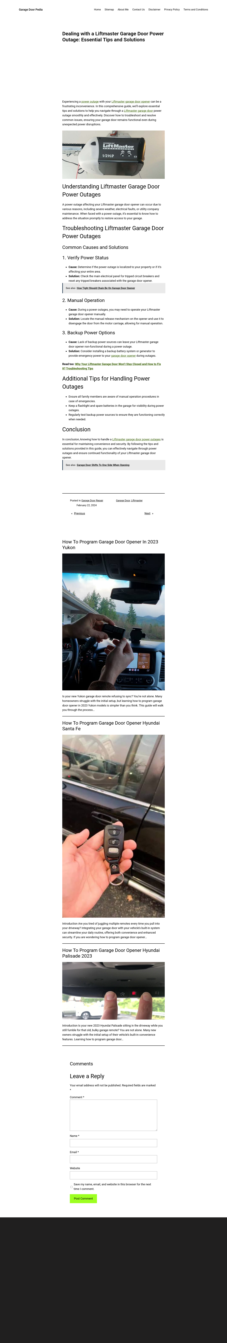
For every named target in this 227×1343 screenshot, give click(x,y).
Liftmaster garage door (138, 110)
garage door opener (123, 355)
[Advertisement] (113, 73)
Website (75, 1168)
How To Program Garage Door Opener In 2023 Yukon (110, 544)
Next (147, 513)
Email (74, 1152)
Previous (79, 513)
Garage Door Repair (92, 500)
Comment (77, 1097)
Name (74, 1136)
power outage (90, 101)
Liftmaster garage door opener (131, 101)
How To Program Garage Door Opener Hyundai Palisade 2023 (111, 953)
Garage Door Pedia (31, 9)
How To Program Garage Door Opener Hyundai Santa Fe (111, 725)
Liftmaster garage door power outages (136, 439)
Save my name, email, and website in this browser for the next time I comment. (112, 1187)
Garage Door (123, 500)
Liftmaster (137, 500)
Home (97, 9)
